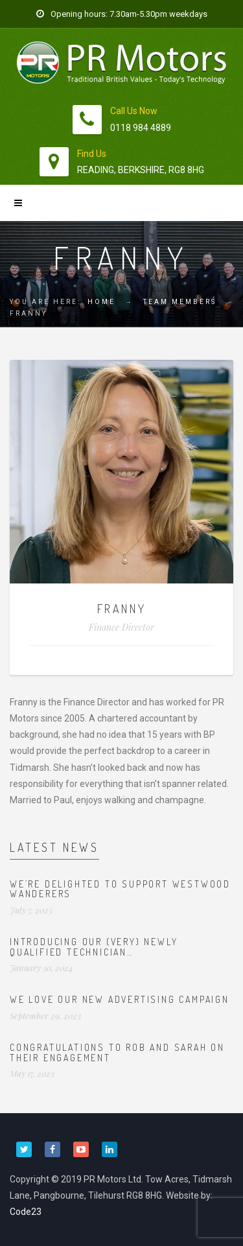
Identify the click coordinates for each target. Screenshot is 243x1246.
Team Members (179, 301)
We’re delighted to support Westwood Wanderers (120, 888)
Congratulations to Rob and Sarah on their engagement (117, 1052)
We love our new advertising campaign (119, 999)
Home (101, 301)
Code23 (25, 1211)
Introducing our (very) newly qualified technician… (94, 946)
